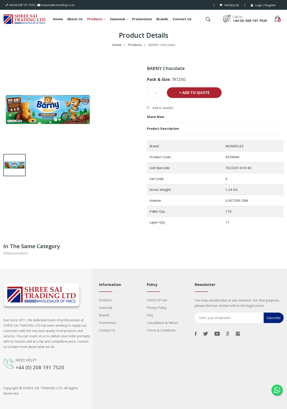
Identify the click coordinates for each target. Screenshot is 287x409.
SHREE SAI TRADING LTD (43, 387)
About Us (75, 19)
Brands (162, 19)
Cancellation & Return (162, 323)
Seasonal (119, 19)
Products (96, 19)
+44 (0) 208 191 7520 (20, 5)
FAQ (150, 315)
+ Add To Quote (194, 92)
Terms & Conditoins (161, 330)
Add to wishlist (160, 108)
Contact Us (182, 19)
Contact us (107, 330)
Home (58, 19)
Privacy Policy (156, 307)
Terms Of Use (157, 300)
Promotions (142, 19)
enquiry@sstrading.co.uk (56, 5)
